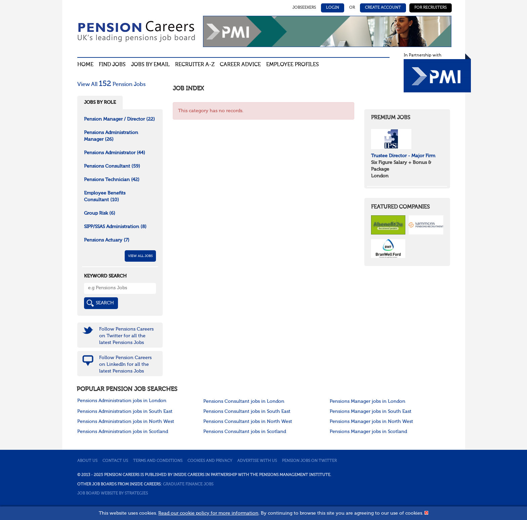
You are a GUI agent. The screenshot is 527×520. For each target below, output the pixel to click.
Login (332, 8)
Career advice (240, 65)
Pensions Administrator (114, 152)
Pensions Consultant (112, 166)
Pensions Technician (111, 179)
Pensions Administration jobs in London (121, 400)
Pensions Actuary (106, 240)
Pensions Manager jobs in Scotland (368, 431)
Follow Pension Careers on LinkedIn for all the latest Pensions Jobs (125, 364)
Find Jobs (112, 65)
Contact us (115, 461)
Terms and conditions (158, 461)
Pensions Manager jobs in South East (370, 411)
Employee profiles (292, 65)
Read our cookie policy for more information (208, 513)
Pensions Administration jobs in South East (124, 411)
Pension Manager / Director (119, 119)
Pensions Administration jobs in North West (125, 421)
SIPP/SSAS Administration (115, 226)
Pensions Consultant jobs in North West (247, 421)
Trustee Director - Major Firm (403, 156)
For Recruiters (430, 8)
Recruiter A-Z (194, 65)
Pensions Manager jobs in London (367, 401)
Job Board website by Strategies (112, 493)
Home (85, 65)
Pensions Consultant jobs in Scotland (244, 431)
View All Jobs (140, 256)
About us (87, 461)
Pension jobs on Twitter (309, 461)
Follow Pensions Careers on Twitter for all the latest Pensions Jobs (126, 336)
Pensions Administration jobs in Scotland (122, 431)
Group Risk (99, 213)
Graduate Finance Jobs (188, 484)
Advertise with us (257, 461)
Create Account (383, 8)
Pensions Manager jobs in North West (371, 421)
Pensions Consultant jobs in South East (246, 411)
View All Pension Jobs (111, 84)
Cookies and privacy (210, 461)
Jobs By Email (150, 65)
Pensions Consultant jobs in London (243, 401)
